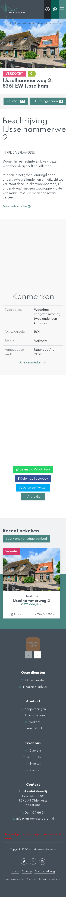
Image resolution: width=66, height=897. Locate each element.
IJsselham (15, 23)
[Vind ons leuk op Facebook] (24, 861)
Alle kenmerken (33, 362)
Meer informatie (17, 206)
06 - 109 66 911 (35, 812)
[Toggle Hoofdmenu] (62, 9)
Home (15, 871)
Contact (31, 879)
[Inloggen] (47, 9)
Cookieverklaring (14, 879)
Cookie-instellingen (50, 879)
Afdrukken (33, 496)
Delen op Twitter (33, 487)
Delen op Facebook (33, 478)
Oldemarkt (30, 23)
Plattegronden (48, 101)
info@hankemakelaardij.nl (35, 818)
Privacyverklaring (44, 871)
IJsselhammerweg (50, 23)
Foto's (16, 101)
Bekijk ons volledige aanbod (26, 538)
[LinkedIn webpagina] (33, 861)
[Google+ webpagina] (42, 861)
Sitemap (27, 871)
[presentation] (28, 654)
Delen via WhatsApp (33, 469)
